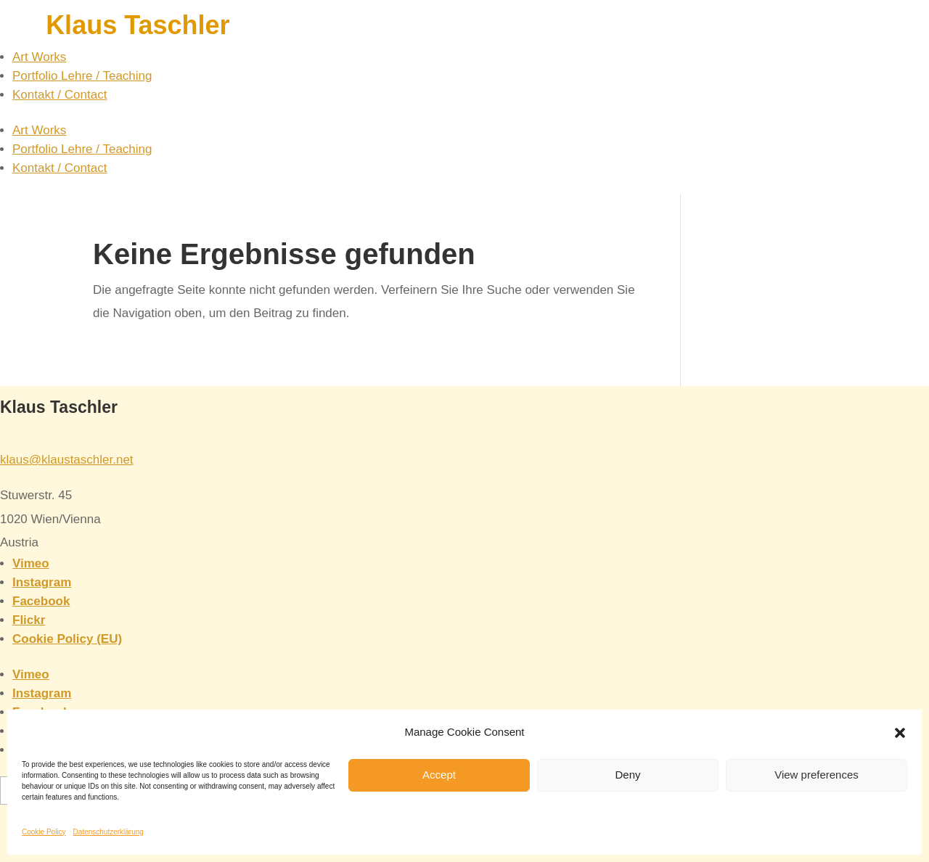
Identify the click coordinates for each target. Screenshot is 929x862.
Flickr (28, 620)
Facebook (41, 601)
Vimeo (30, 563)
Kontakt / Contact (59, 95)
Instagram (41, 582)
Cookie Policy (44, 832)
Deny (627, 774)
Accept (439, 774)
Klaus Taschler (137, 25)
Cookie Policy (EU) (67, 639)
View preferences (816, 774)
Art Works (39, 57)
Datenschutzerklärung (108, 832)
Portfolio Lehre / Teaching (82, 76)
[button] (900, 733)
